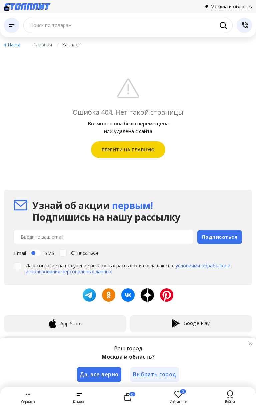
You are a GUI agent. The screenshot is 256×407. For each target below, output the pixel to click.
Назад (14, 45)
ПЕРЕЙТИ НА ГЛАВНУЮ (128, 150)
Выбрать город (155, 374)
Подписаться (220, 236)
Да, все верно (99, 374)
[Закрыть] (250, 343)
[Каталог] (11, 25)
